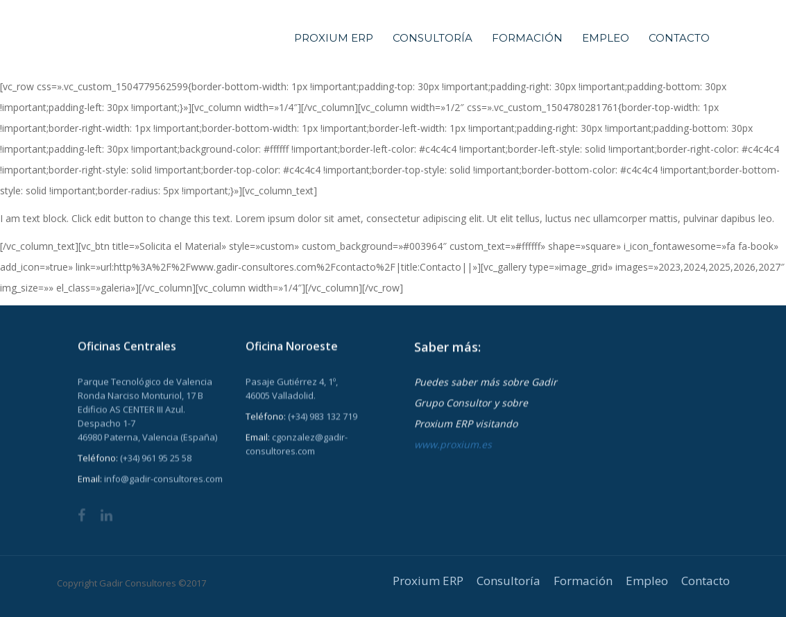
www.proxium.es (453, 444)
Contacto (679, 37)
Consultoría (432, 37)
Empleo (605, 37)
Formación (527, 37)
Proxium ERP (333, 37)
